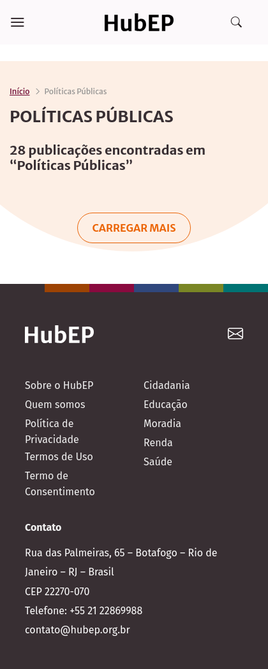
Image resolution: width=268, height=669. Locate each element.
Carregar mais (133, 228)
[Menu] (18, 22)
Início (20, 91)
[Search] (236, 22)
